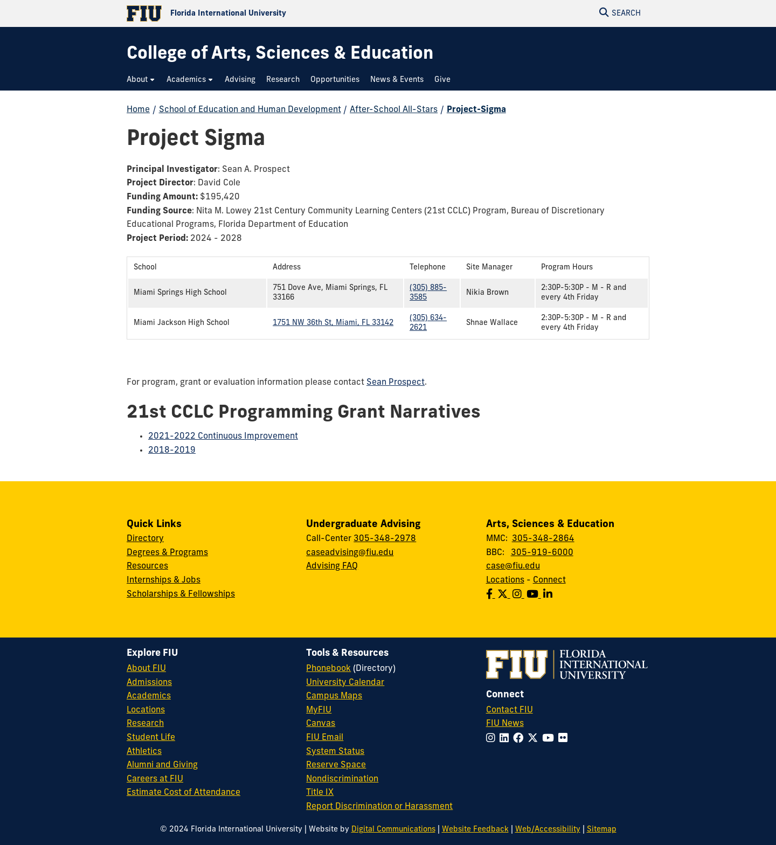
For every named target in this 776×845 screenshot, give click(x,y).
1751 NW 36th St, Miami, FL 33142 (333, 323)
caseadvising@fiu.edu (349, 553)
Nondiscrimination (342, 779)
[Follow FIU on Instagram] (493, 739)
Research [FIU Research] (145, 723)
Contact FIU (509, 710)
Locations (505, 580)
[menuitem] (141, 80)
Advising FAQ (332, 566)
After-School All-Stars (394, 110)
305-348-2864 (543, 539)
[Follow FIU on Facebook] (520, 739)
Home (138, 110)
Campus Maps (334, 696)
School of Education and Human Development (250, 110)
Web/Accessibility (547, 830)
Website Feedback (475, 830)
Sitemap (601, 830)
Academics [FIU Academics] (149, 696)
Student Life (151, 737)
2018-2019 (172, 450)
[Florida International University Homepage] (257, 13)
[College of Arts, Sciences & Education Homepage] (280, 55)
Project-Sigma (476, 110)
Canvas (320, 723)
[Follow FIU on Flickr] (565, 739)
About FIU (146, 668)
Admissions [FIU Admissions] (149, 682)
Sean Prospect (395, 382)
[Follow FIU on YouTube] (550, 739)
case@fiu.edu (513, 566)
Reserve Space (336, 765)
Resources (147, 566)
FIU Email (324, 737)
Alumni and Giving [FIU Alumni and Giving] (162, 765)
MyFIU (318, 710)
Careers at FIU (155, 779)
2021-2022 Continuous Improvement (223, 436)
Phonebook (328, 668)
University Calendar (345, 682)
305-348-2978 (385, 539)
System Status (335, 751)
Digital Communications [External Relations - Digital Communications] (393, 830)
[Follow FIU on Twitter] (535, 739)
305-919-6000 (542, 553)
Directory (145, 539)
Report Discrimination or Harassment (379, 806)
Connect (549, 580)
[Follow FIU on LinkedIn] (506, 739)
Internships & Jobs (163, 580)
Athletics (144, 751)
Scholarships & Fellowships (181, 594)
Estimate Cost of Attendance (183, 792)
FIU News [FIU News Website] (505, 723)
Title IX (320, 792)
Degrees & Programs (167, 553)
